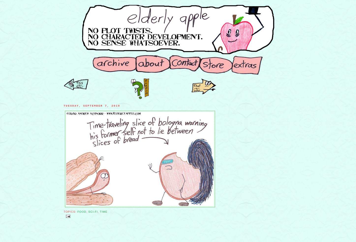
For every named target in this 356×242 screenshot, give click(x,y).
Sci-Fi (93, 211)
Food (81, 211)
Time (104, 211)
